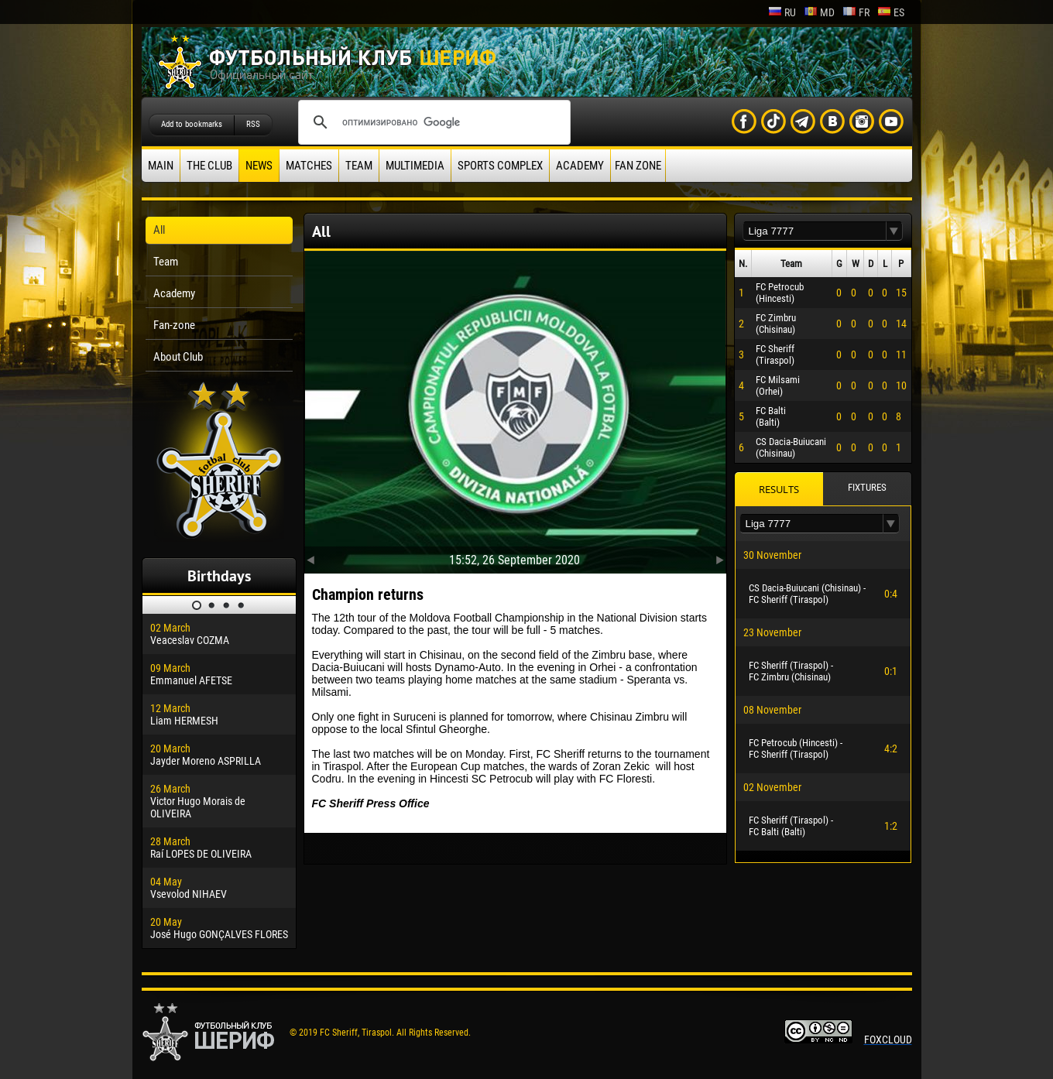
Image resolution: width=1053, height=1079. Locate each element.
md (819, 12)
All (159, 230)
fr (855, 12)
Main (160, 166)
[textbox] (815, 231)
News (259, 166)
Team (358, 166)
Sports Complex (500, 166)
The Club (209, 166)
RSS (253, 124)
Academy (580, 166)
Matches (309, 166)
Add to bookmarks (191, 124)
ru (782, 12)
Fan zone (638, 166)
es (890, 12)
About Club (178, 357)
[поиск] (432, 122)
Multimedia (415, 166)
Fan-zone (174, 325)
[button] (894, 231)
